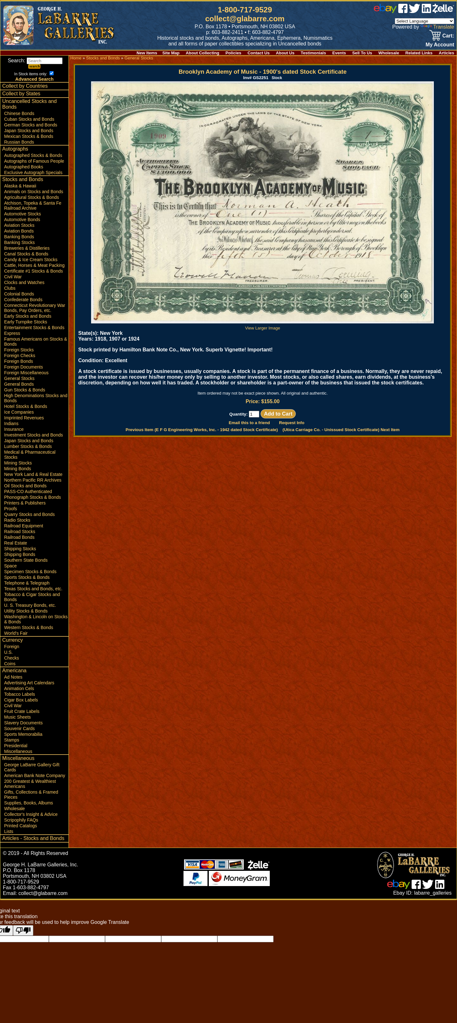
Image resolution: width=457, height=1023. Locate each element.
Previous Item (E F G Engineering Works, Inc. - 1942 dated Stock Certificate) (202, 429)
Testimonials (313, 53)
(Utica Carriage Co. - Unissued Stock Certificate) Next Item (341, 429)
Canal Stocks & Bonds (26, 253)
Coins (10, 663)
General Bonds (19, 384)
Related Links (419, 53)
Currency (12, 640)
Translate (437, 27)
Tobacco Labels (19, 694)
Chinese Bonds (19, 113)
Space (10, 565)
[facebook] (402, 11)
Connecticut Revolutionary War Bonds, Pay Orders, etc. (34, 308)
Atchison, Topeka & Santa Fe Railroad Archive (32, 205)
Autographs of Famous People (34, 161)
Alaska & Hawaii (20, 185)
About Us (285, 53)
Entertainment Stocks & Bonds (34, 327)
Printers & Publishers (25, 502)
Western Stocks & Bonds (28, 627)
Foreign (11, 646)
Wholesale (388, 53)
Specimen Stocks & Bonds (30, 571)
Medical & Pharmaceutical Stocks (30, 455)
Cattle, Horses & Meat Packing (34, 265)
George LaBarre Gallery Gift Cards (31, 767)
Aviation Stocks (19, 225)
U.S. (8, 652)
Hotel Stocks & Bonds (25, 406)
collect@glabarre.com (245, 18)
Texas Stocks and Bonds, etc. (33, 588)
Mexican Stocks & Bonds (28, 136)
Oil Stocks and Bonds (25, 485)
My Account (440, 44)
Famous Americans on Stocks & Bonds (35, 341)
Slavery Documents (23, 722)
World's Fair (16, 633)
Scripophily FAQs (21, 820)
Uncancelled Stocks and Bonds (29, 104)
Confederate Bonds (23, 299)
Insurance (13, 429)
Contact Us (259, 53)
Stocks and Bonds (22, 179)
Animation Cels (19, 688)
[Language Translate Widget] (424, 21)
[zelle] (443, 11)
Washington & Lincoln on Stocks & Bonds (36, 619)
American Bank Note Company (34, 775)
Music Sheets (17, 717)
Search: (35, 60)
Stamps (11, 739)
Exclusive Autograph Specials (33, 172)
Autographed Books (23, 166)
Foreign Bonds (18, 361)
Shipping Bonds (19, 554)
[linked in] (426, 11)
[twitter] (414, 11)
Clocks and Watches (24, 282)
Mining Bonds (17, 468)
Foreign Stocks (19, 349)
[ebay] (385, 11)
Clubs (10, 288)
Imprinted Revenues (24, 417)
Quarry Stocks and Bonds (29, 514)
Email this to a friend (249, 422)
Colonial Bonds (19, 293)
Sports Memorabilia (23, 734)
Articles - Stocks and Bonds (33, 838)
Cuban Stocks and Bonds (29, 119)
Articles (446, 53)
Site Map (170, 53)
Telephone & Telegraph (27, 583)
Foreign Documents (23, 366)
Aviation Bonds (19, 231)
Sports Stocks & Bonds (27, 577)
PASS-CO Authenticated (28, 491)
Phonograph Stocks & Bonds (32, 497)
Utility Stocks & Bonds (26, 610)
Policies (234, 53)
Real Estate (15, 542)
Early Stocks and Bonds (27, 316)
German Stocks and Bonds (30, 124)
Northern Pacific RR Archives (33, 480)
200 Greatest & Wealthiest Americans (30, 784)
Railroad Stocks (19, 531)
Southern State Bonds (26, 560)
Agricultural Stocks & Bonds (31, 197)
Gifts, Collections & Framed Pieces (31, 794)
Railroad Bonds (19, 537)
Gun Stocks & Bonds (24, 389)
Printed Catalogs (20, 825)
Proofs (10, 508)
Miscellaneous (18, 751)
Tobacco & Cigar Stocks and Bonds (32, 597)
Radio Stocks (17, 520)
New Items (146, 53)
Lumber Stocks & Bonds (28, 446)
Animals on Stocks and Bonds (33, 191)
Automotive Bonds (22, 219)
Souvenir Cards (19, 728)
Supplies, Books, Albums (28, 802)
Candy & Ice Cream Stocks (30, 259)
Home (75, 58)
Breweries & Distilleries (27, 248)
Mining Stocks (18, 462)
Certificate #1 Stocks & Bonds (33, 271)
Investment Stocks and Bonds (33, 434)
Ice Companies (19, 412)
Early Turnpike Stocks (25, 321)
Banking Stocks (19, 242)
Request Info (291, 422)
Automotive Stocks (22, 213)
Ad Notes (13, 677)
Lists (8, 831)
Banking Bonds (19, 236)
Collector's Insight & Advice (30, 814)
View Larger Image (262, 325)
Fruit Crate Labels (21, 711)
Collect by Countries (25, 86)
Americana (14, 670)
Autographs (15, 149)
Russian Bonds (19, 142)
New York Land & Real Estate (33, 474)
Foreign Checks (19, 355)
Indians (11, 423)
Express (12, 333)
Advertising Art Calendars (29, 682)
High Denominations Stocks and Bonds (35, 398)
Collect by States (21, 93)
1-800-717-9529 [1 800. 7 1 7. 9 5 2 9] (245, 9)
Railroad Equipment (23, 525)
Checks (11, 658)
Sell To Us (362, 53)
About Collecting (202, 53)
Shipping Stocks (20, 548)
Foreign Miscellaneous (26, 372)
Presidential (15, 745)
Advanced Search (34, 79)
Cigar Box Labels (21, 699)
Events (339, 53)
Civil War (13, 276)
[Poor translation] (23, 930)
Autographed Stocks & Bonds (33, 155)
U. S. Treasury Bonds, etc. (30, 605)
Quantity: (244, 414)
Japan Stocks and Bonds (28, 130)
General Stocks (19, 378)
